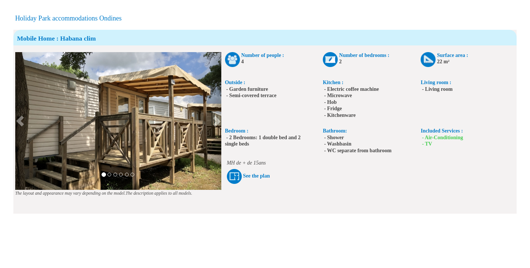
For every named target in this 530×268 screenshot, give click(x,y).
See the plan (256, 176)
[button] (20, 121)
